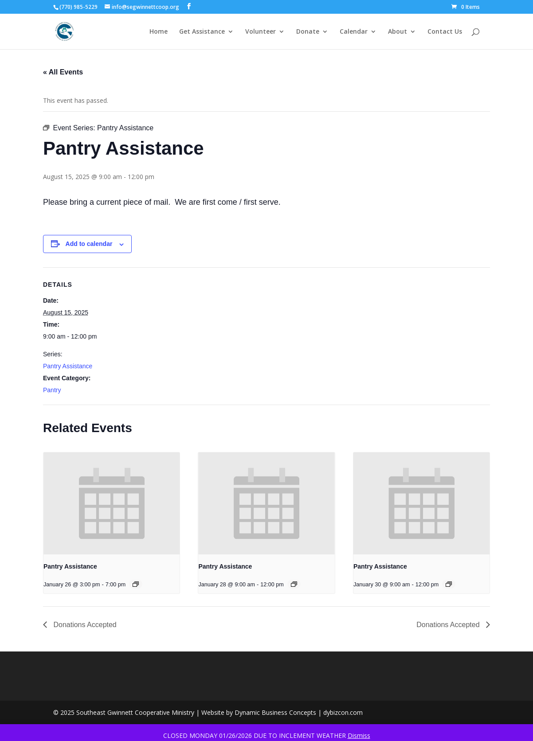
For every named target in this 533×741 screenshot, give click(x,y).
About (397, 31)
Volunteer (260, 31)
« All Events (63, 72)
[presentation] (111, 503)
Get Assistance (202, 31)
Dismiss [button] (359, 735)
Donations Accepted (84, 624)
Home (158, 31)
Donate (307, 31)
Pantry (52, 390)
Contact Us (444, 31)
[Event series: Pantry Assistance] (136, 584)
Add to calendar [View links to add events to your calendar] (89, 243)
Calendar (354, 31)
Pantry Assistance (67, 366)
